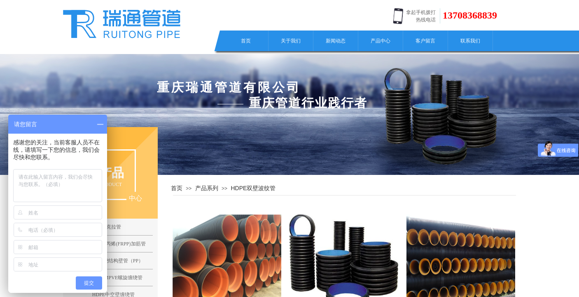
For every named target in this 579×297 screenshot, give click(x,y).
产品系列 (206, 188)
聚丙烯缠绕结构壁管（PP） (113, 261)
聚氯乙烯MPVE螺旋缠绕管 (113, 277)
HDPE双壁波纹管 (253, 188)
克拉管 (113, 227)
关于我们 (291, 41)
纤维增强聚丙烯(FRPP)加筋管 (113, 244)
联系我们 (470, 41)
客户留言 (425, 41)
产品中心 (380, 41)
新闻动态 (336, 41)
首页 (246, 41)
